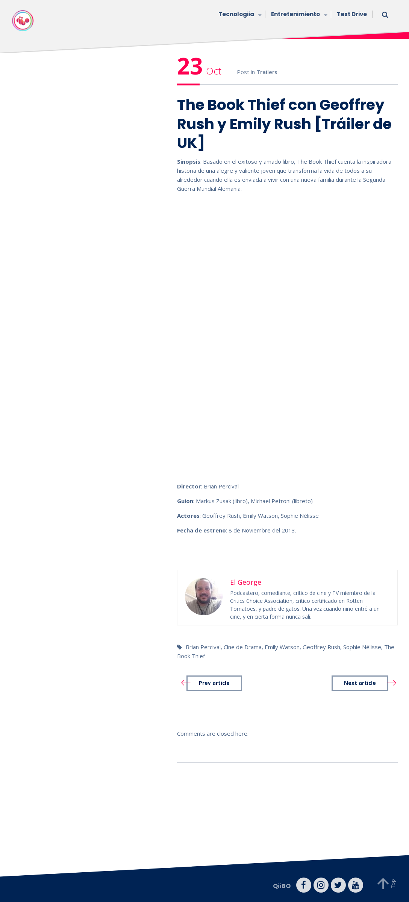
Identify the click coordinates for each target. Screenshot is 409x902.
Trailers (266, 72)
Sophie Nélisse (362, 647)
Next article (360, 683)
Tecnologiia (239, 15)
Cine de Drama (243, 647)
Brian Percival (203, 647)
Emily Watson (282, 647)
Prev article (214, 683)
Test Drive (352, 14)
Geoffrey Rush (321, 647)
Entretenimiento (298, 15)
